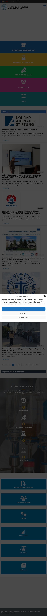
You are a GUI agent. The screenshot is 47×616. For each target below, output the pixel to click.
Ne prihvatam (23, 313)
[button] (44, 296)
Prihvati (23, 309)
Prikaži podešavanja (23, 317)
